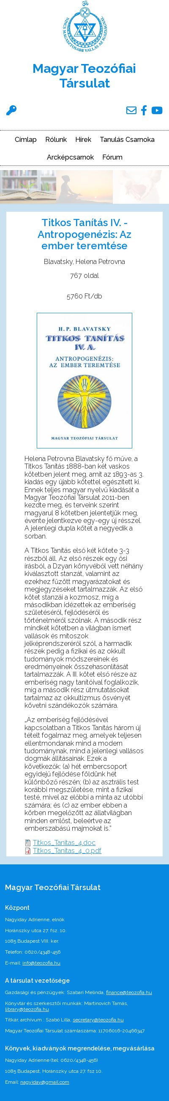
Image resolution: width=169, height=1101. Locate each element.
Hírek (83, 140)
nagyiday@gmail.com (44, 1082)
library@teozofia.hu (27, 1009)
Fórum (112, 157)
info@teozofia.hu (41, 963)
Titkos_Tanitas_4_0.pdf (67, 851)
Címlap (26, 140)
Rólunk (56, 140)
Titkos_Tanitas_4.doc (64, 843)
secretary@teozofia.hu (98, 1020)
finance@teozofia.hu (129, 992)
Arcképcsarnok (70, 157)
